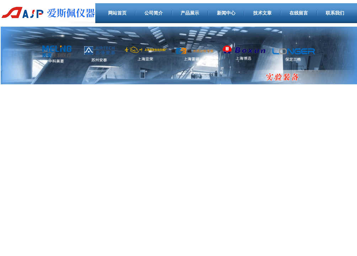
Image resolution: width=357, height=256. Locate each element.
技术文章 (262, 13)
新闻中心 (226, 13)
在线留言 (298, 13)
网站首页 (117, 13)
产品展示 (190, 13)
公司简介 (153, 13)
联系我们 (335, 13)
